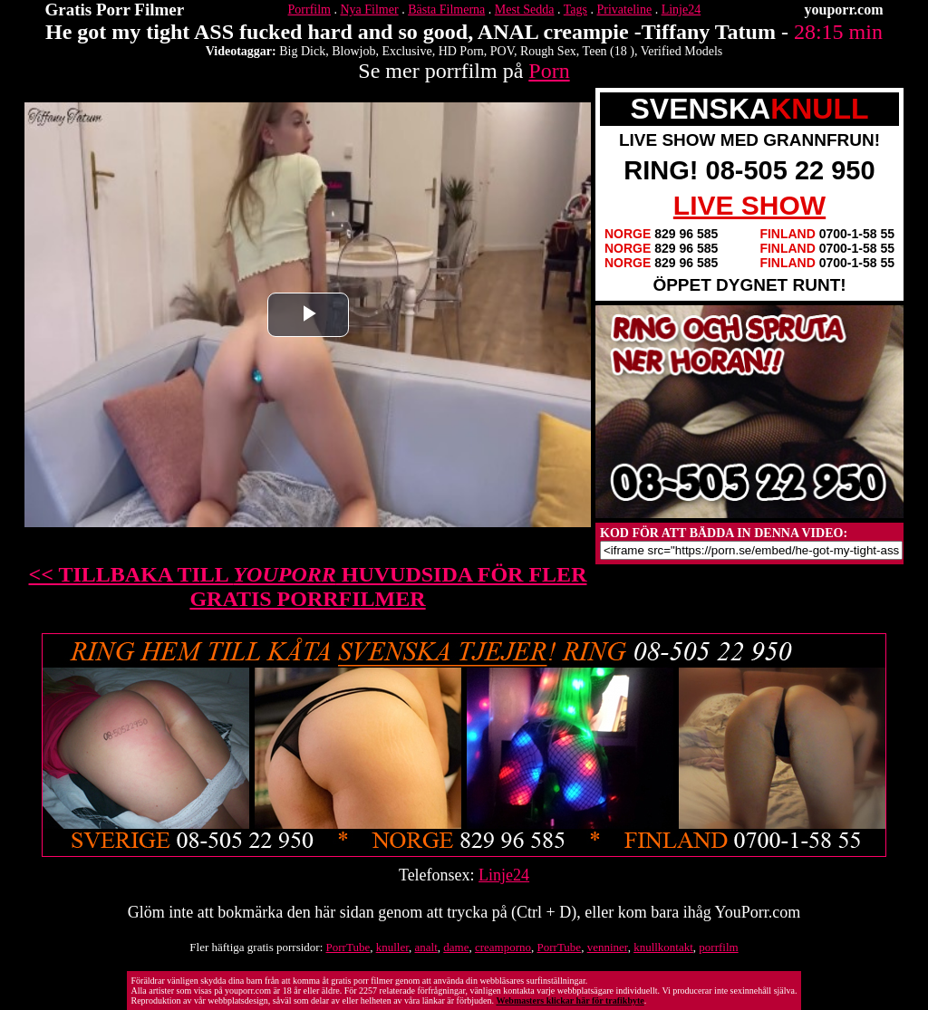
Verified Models (682, 51)
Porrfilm (309, 9)
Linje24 (681, 9)
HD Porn (461, 51)
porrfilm (718, 947)
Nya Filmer (369, 9)
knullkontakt (663, 947)
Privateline (624, 9)
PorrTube (348, 947)
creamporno (503, 947)
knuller (392, 947)
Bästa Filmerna (446, 9)
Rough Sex (548, 51)
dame (456, 947)
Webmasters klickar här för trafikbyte (569, 1000)
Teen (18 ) (608, 51)
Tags (575, 9)
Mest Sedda (525, 9)
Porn (548, 70)
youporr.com (844, 9)
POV (502, 51)
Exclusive (406, 51)
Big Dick (302, 51)
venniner (607, 947)
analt (425, 947)
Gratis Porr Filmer (115, 9)
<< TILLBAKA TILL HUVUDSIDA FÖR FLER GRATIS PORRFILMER (308, 587)
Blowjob (353, 51)
